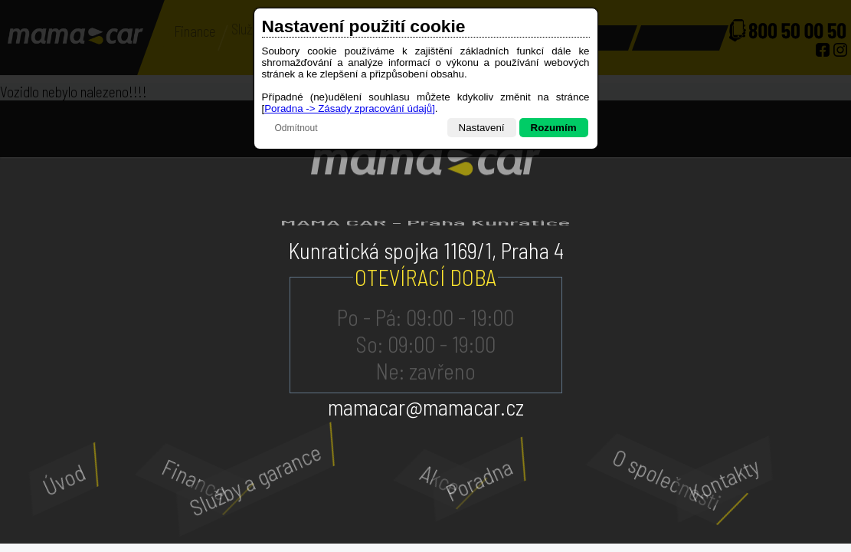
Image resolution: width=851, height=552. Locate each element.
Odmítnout (296, 128)
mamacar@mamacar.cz (426, 406)
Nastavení (482, 127)
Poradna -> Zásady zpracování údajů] (349, 108)
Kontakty (702, 479)
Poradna (458, 479)
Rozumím (554, 127)
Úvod (49, 479)
